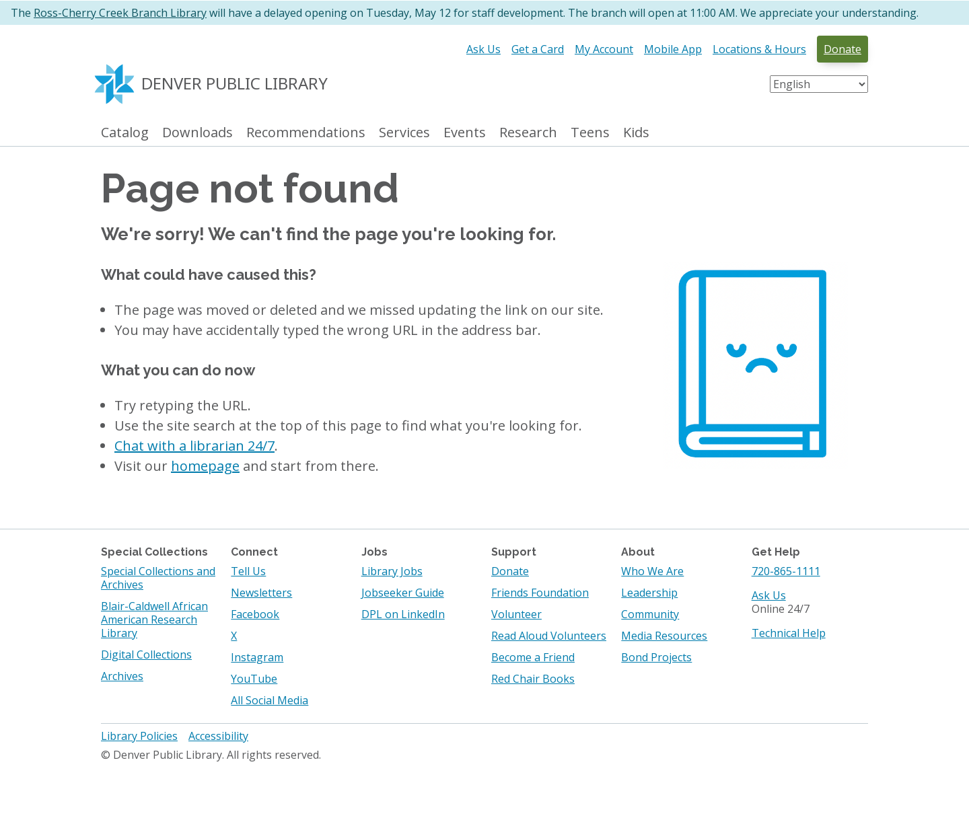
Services (404, 132)
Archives (122, 676)
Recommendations (305, 132)
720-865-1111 (786, 571)
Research (528, 132)
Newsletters (261, 592)
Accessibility (218, 735)
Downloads (197, 132)
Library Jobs (392, 571)
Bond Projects (656, 657)
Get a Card (537, 49)
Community (650, 614)
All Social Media (269, 700)
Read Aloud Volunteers (548, 635)
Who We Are (652, 571)
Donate (842, 49)
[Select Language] (819, 84)
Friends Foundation (540, 592)
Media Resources (664, 635)
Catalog (125, 132)
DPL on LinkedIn (403, 614)
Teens (590, 132)
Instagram (257, 657)
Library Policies (139, 735)
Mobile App (673, 49)
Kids (636, 132)
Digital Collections (146, 654)
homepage (205, 466)
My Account (604, 49)
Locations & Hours (759, 49)
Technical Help (789, 633)
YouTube (254, 678)
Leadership (649, 592)
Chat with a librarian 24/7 (194, 446)
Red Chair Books (533, 678)
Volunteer (516, 614)
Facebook (255, 614)
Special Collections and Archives (158, 578)
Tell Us (248, 571)
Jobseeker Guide (402, 592)
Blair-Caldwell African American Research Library (154, 619)
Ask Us (483, 49)
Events (464, 132)
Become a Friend (533, 657)
